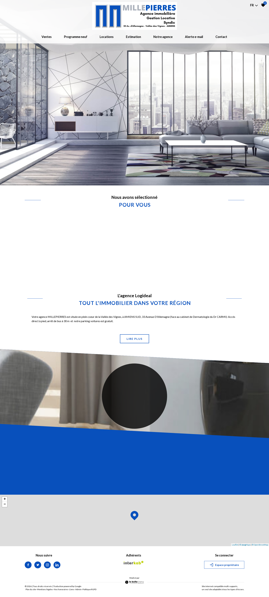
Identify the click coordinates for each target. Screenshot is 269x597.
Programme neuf (75, 37)
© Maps (245, 545)
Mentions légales (45, 589)
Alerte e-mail (194, 37)
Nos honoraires (61, 589)
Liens (71, 589)
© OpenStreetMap (260, 545)
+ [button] (5, 499)
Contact (221, 37)
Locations (107, 37)
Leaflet (235, 545)
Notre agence (163, 37)
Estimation (133, 37)
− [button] (5, 504)
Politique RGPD (89, 589)
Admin (78, 589)
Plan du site (31, 589)
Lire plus (135, 338)
